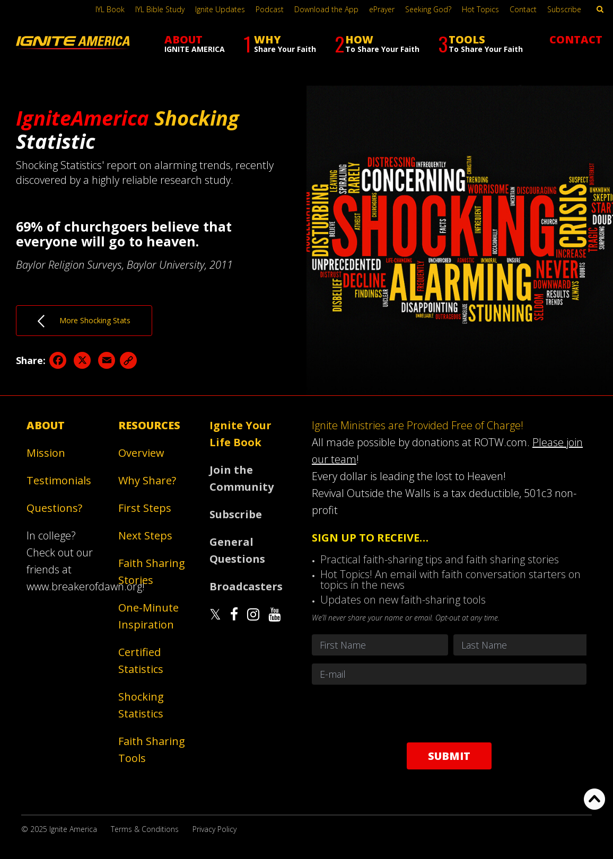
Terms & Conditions (145, 829)
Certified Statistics (140, 660)
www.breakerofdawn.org (84, 586)
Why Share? (147, 480)
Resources (149, 425)
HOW (377, 43)
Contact (523, 9)
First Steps (144, 508)
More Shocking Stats (84, 321)
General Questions (237, 550)
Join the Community (241, 478)
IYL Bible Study (160, 9)
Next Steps (145, 535)
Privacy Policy (214, 829)
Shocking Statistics (141, 705)
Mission (46, 453)
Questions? (54, 508)
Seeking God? (428, 9)
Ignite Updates (220, 9)
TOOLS (480, 43)
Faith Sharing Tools (151, 749)
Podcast (270, 9)
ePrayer (382, 9)
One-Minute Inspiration (148, 616)
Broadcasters (246, 586)
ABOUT (194, 43)
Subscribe (564, 9)
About (46, 425)
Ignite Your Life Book (240, 433)
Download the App (326, 9)
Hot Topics (480, 9)
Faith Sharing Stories (151, 571)
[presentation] (449, 713)
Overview (141, 453)
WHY (279, 43)
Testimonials (59, 480)
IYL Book (110, 9)
